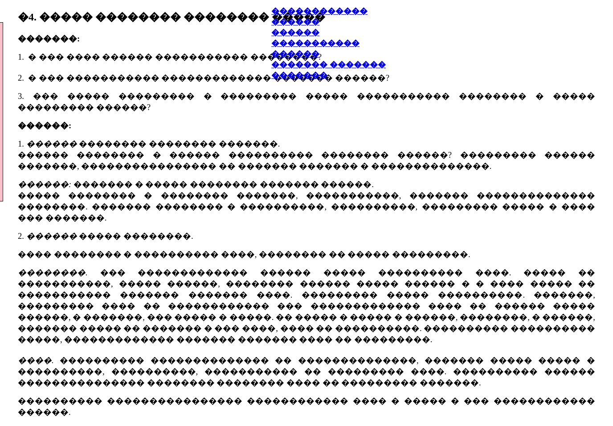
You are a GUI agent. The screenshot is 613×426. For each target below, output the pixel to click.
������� (299, 75)
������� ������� (328, 64)
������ (295, 32)
